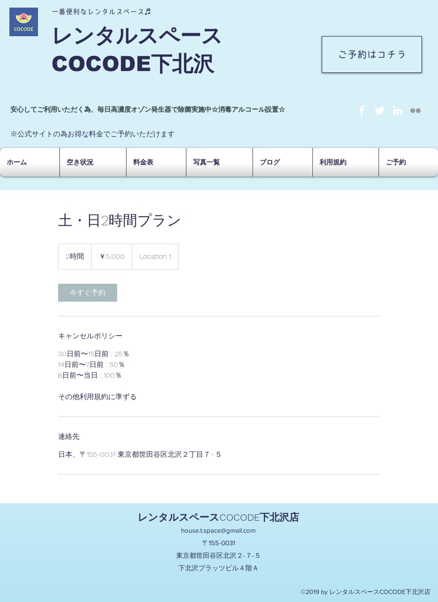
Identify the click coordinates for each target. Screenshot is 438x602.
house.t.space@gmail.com (218, 530)
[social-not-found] (415, 110)
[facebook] (361, 110)
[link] (87, 293)
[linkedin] (397, 110)
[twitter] (379, 110)
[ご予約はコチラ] (372, 54)
